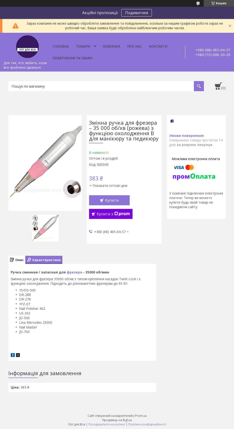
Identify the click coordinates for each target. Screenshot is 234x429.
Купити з (113, 214)
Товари (83, 46)
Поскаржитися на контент (106, 424)
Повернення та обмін (72, 58)
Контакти (158, 46)
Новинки (111, 46)
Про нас (134, 46)
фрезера (74, 272)
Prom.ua (141, 416)
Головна (61, 46)
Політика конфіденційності (147, 424)
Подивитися (136, 12)
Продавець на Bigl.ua (117, 420)
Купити (112, 200)
